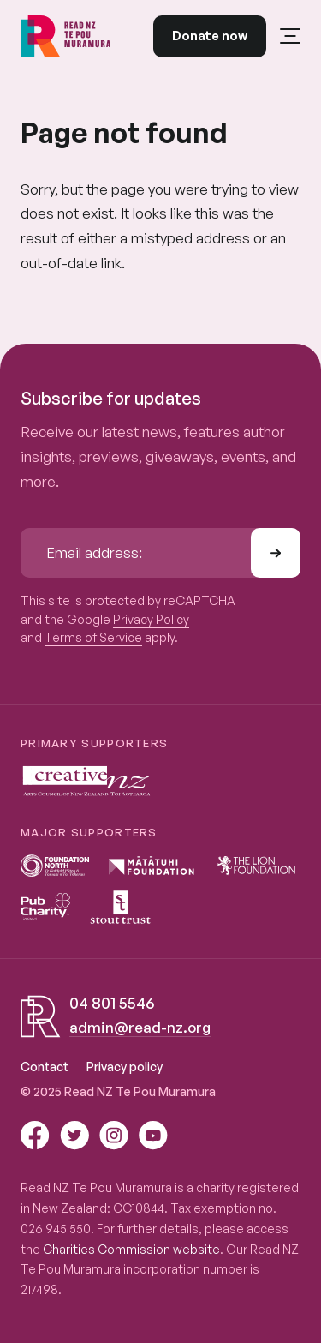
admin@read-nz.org (140, 1027)
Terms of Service (93, 637)
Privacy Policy (151, 619)
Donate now (209, 35)
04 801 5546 (111, 1002)
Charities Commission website (131, 1249)
